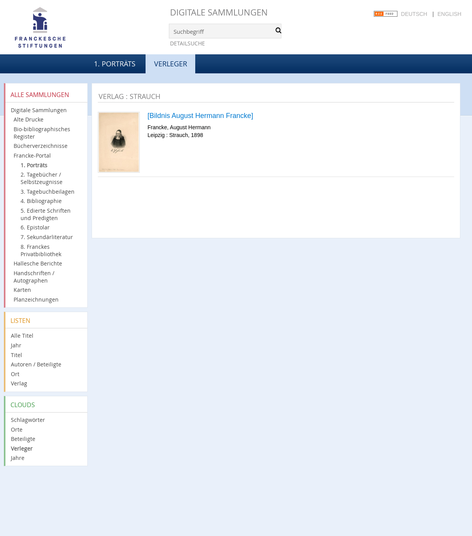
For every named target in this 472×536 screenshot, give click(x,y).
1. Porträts (114, 63)
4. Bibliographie (41, 201)
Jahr (16, 345)
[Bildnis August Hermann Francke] (200, 116)
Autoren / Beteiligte (36, 364)
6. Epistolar (35, 227)
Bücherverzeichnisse (41, 145)
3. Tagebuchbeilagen (48, 191)
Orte (17, 429)
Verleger (22, 448)
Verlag (19, 383)
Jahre (17, 457)
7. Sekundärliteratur (47, 237)
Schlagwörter (28, 419)
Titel (16, 355)
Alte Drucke (28, 119)
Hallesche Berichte (38, 263)
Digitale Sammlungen (219, 12)
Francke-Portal (32, 155)
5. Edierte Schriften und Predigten (46, 214)
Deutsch (414, 14)
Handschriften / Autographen (34, 276)
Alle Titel (22, 335)
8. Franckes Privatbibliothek (41, 250)
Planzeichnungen (36, 299)
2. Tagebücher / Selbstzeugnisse (41, 178)
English (449, 14)
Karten (22, 289)
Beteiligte (23, 438)
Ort (15, 374)
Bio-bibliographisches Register (42, 132)
